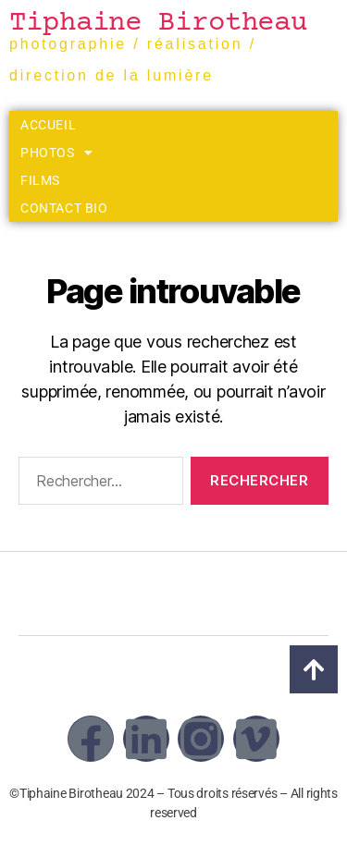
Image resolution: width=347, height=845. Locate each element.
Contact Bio (64, 208)
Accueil (48, 124)
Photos (56, 152)
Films (40, 180)
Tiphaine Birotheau (158, 23)
